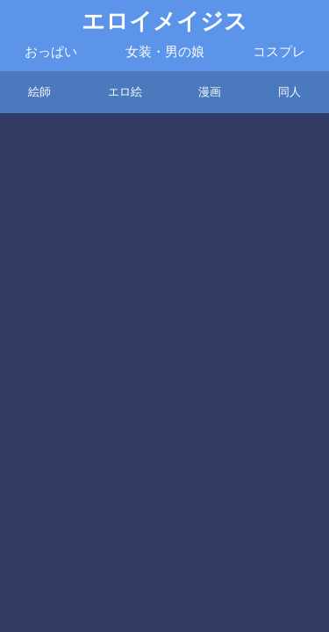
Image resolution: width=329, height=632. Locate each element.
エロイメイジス (164, 21)
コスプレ (279, 52)
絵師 (39, 91)
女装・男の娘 (164, 52)
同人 (289, 91)
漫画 (209, 91)
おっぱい (51, 52)
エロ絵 (125, 91)
